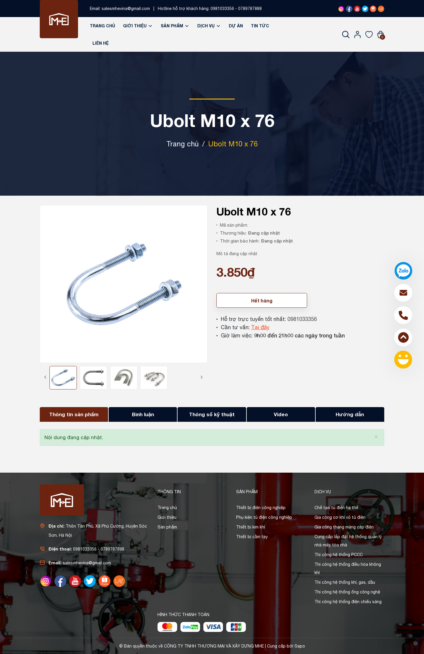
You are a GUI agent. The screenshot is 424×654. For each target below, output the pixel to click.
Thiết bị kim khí (250, 527)
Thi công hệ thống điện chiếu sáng (348, 601)
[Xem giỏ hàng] (380, 34)
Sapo (299, 646)
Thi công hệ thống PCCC (338, 554)
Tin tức (260, 25)
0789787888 (250, 8)
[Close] (376, 436)
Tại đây (260, 327)
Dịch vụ (209, 25)
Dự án (236, 25)
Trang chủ (102, 25)
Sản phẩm (175, 25)
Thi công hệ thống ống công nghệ (347, 592)
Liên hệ (100, 43)
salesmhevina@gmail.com (126, 8)
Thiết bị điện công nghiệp (261, 507)
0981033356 (222, 8)
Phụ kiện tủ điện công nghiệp (264, 517)
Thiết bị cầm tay (252, 536)
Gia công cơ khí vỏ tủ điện (339, 517)
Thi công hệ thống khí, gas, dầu (344, 582)
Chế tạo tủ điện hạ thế (336, 507)
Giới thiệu (138, 25)
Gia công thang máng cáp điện (344, 527)
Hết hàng (261, 300)
